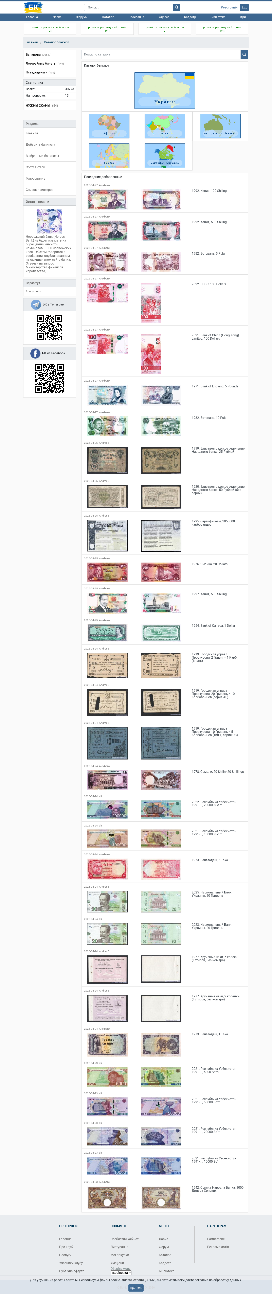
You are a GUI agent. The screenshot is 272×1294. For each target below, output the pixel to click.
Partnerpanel (216, 1239)
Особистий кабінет (125, 1239)
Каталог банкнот (56, 42)
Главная (32, 42)
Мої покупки (120, 1255)
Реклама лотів (218, 1247)
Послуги (65, 1255)
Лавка (57, 17)
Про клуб (66, 1247)
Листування (119, 1247)
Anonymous (33, 291)
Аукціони (117, 1263)
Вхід (244, 7)
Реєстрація (229, 7)
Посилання (136, 17)
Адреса (164, 17)
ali (100, 796)
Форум (164, 1247)
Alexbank (104, 185)
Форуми (81, 17)
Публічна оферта (71, 1271)
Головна (32, 17)
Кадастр (190, 17)
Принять (136, 1288)
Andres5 (104, 442)
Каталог (108, 17)
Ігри (243, 17)
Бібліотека (218, 17)
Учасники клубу (71, 1263)
